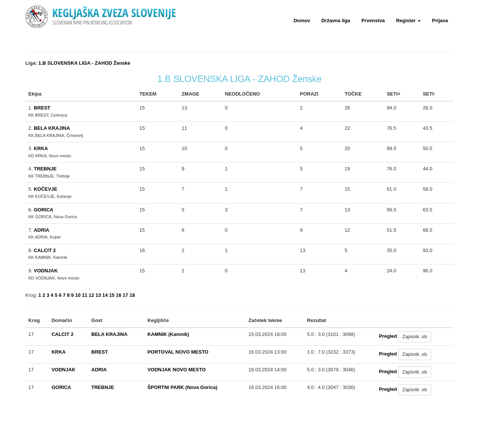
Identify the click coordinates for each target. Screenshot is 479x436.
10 (77, 295)
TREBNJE (45, 169)
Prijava (440, 20)
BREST (42, 108)
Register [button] (408, 20)
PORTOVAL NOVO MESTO (177, 352)
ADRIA (41, 230)
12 (91, 295)
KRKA (41, 148)
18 (132, 295)
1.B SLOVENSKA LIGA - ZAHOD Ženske (84, 63)
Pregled (388, 336)
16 (118, 295)
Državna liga (335, 20)
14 (104, 295)
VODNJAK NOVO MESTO (176, 369)
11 (84, 295)
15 (111, 295)
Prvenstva (373, 20)
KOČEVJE (45, 189)
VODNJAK (46, 270)
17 (125, 295)
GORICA (43, 210)
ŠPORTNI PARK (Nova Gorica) (182, 387)
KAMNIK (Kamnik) (168, 334)
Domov (301, 20)
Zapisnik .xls (414, 336)
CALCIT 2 (45, 250)
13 (98, 295)
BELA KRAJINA (52, 128)
